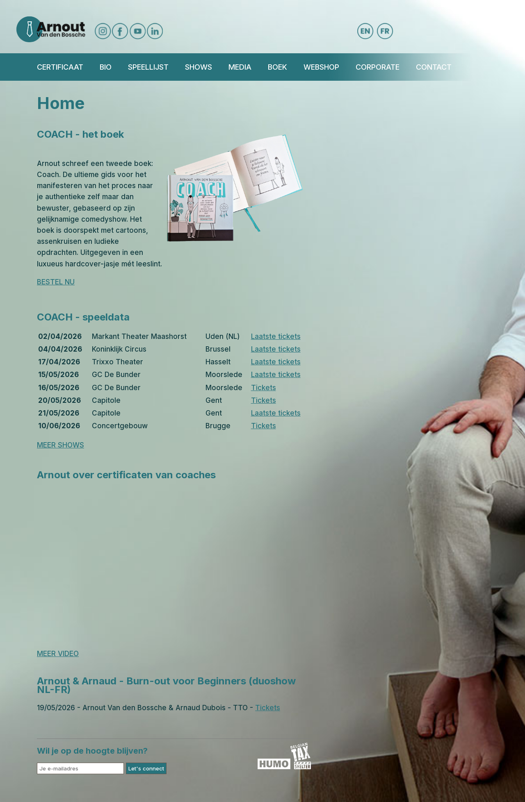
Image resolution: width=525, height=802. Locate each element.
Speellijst (148, 67)
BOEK (277, 67)
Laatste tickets (276, 336)
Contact (434, 67)
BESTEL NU (56, 282)
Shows (198, 67)
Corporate (377, 67)
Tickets (263, 388)
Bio (106, 67)
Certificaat (60, 67)
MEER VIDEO (58, 654)
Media (239, 67)
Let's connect (146, 768)
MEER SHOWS (60, 445)
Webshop (321, 67)
